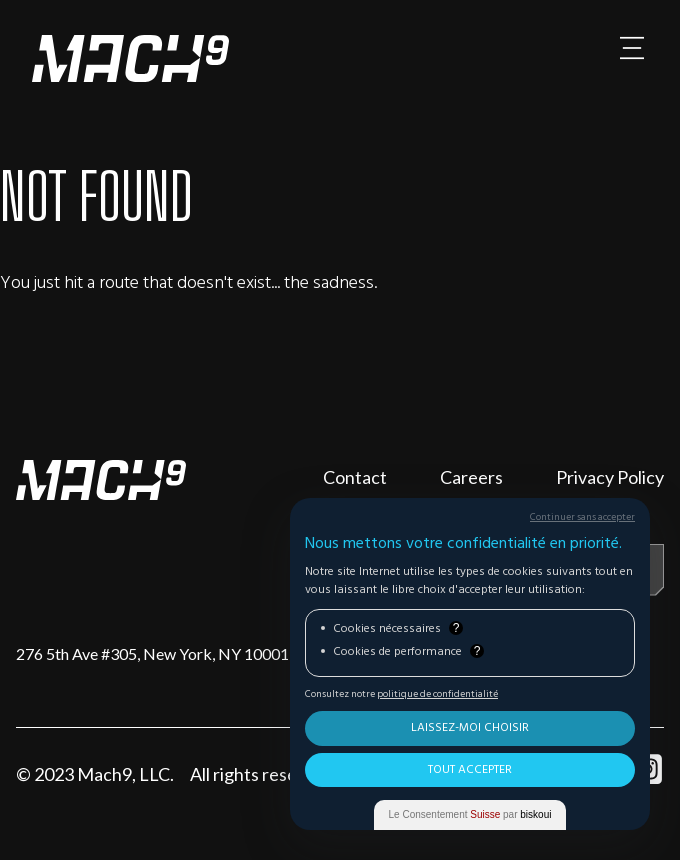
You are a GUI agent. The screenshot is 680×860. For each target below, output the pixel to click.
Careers (471, 477)
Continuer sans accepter (582, 517)
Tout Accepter (470, 769)
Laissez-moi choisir (470, 727)
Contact (355, 477)
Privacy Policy (610, 477)
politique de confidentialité (437, 694)
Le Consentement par (470, 814)
